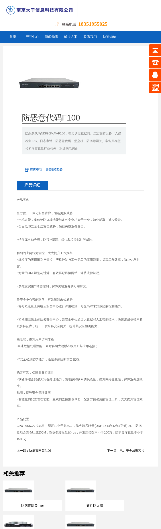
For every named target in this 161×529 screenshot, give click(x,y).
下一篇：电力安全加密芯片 (125, 400)
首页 (13, 37)
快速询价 (109, 37)
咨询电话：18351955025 (86, 119)
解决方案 (70, 37)
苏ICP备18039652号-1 (100, 522)
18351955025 (93, 24)
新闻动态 (51, 37)
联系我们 (90, 37)
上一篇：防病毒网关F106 (34, 400)
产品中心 (32, 37)
